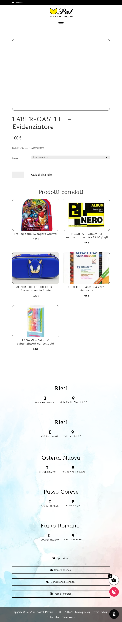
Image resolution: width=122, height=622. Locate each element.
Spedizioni (62, 558)
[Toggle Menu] (61, 23)
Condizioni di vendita (63, 581)
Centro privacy (62, 570)
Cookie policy (53, 617)
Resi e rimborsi (62, 593)
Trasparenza (68, 617)
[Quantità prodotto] (18, 175)
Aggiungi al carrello (41, 174)
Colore (15, 158)
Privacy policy (100, 612)
